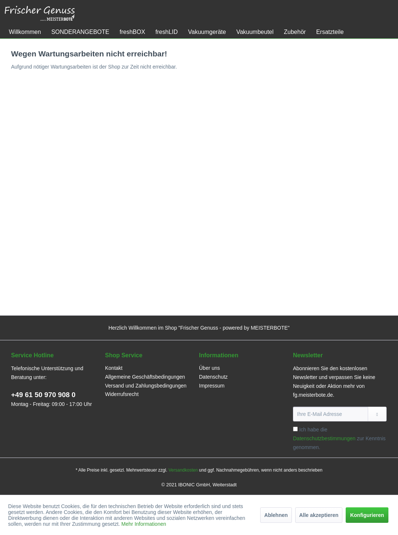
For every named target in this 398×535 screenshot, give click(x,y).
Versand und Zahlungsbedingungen (145, 386)
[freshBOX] (132, 32)
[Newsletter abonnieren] (377, 414)
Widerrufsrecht (122, 394)
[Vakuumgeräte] (207, 32)
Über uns (209, 368)
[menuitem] (25, 32)
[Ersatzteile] (330, 32)
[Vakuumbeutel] (255, 32)
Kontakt (113, 368)
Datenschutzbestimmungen (324, 438)
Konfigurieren (367, 515)
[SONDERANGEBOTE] (80, 32)
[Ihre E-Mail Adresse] (330, 414)
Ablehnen (276, 515)
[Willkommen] (25, 32)
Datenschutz (213, 377)
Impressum (211, 386)
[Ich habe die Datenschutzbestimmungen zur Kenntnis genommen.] (295, 429)
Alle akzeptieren (319, 515)
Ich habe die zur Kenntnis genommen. (339, 438)
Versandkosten (183, 470)
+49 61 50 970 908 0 (43, 395)
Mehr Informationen (143, 524)
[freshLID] (166, 32)
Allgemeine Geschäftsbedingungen (145, 377)
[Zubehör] (295, 32)
